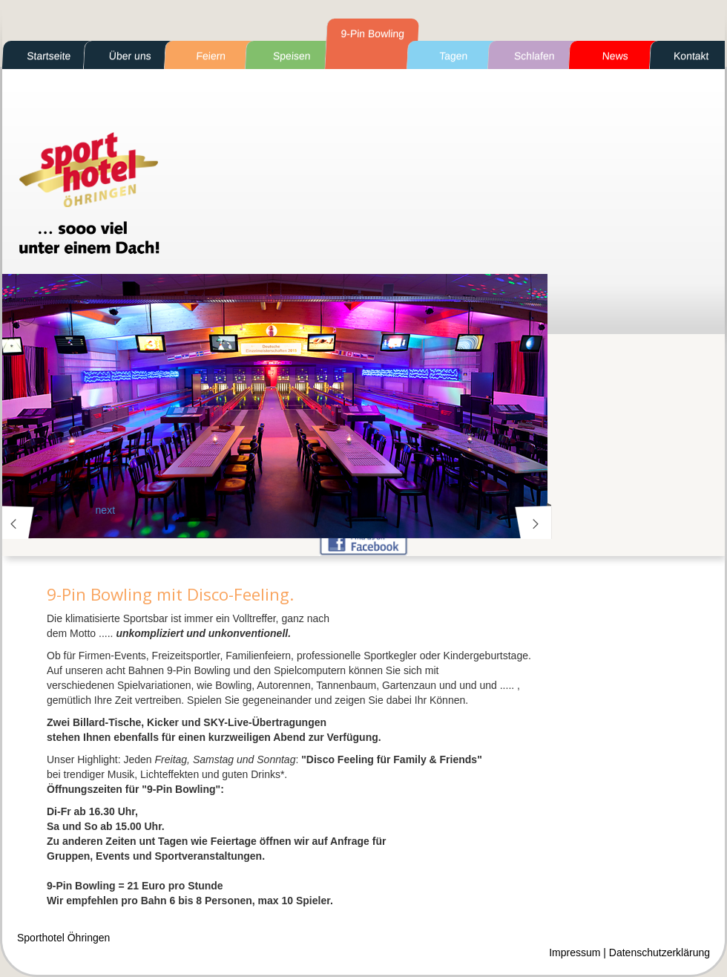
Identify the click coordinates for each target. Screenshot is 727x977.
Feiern (211, 56)
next (531, 522)
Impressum (574, 952)
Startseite (49, 56)
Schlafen (534, 56)
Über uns (129, 56)
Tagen (453, 56)
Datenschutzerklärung (659, 952)
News (615, 56)
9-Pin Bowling (372, 33)
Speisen (292, 56)
